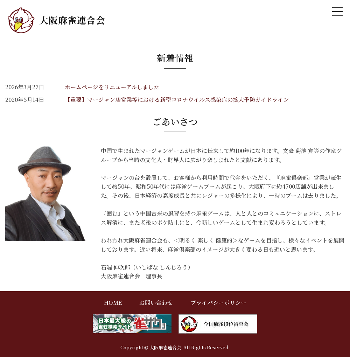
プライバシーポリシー (218, 303)
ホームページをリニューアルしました (112, 87)
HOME (113, 303)
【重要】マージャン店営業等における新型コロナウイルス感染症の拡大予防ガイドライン (177, 100)
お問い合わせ (156, 303)
